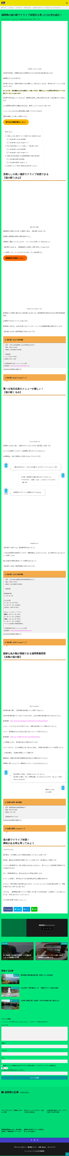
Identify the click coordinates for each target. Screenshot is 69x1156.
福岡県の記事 (27, 7)
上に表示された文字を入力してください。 (13, 1070)
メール (4, 1050)
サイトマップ (51, 1147)
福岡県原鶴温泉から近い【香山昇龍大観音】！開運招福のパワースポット (11, 1131)
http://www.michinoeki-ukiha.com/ (20, 366)
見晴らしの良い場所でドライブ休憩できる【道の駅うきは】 (23, 136)
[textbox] (34, 377)
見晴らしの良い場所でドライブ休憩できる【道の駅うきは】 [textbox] (26, 176)
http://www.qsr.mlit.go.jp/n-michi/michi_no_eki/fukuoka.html (29, 721)
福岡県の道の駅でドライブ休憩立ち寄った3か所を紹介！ (47, 7)
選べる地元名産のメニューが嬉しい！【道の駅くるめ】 (22, 146)
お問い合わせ (42, 1147)
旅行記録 (11, 7)
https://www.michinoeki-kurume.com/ (21, 630)
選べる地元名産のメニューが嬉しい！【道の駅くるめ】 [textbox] (23, 390)
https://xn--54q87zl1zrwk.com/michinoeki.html (25, 737)
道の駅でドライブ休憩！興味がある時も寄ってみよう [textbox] (18, 841)
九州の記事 (18, 7)
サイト (3, 1058)
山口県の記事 (15, 987)
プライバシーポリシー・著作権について (25, 1147)
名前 (3, 1043)
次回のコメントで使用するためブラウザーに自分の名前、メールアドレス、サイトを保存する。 (30, 1065)
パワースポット (15, 1000)
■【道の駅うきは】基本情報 (16, 139)
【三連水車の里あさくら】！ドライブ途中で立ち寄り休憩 (56, 1111)
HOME (4, 7)
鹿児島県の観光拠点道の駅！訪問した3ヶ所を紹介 (37, 975)
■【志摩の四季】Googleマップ (16, 162)
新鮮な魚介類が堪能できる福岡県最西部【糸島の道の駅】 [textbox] (24, 655)
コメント (4, 1025)
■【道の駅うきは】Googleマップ (17, 142)
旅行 (35, 19)
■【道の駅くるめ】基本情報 (16, 149)
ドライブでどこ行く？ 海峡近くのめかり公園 (11, 1111)
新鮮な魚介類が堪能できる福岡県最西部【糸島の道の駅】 (22, 156)
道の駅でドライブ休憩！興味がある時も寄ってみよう (21, 166)
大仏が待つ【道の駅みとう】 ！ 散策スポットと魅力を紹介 (40, 988)
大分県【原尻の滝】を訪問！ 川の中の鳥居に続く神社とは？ (40, 1000)
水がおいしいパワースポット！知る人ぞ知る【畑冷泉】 (34, 1111)
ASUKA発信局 (40, 1151)
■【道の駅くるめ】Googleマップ (17, 152)
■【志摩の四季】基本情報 (15, 159)
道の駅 (30, 19)
